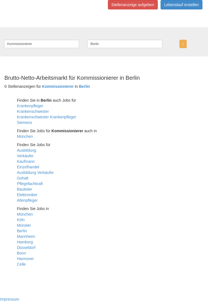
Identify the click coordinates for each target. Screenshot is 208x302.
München (25, 136)
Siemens (24, 122)
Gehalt (22, 178)
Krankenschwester (33, 111)
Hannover (25, 258)
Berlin (22, 231)
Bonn (21, 253)
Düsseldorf (26, 247)
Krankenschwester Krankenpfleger (46, 117)
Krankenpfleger (30, 106)
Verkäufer (25, 156)
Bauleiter (24, 189)
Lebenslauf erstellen (181, 5)
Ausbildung (26, 150)
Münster (24, 225)
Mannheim (26, 236)
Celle (21, 264)
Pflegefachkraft (30, 183)
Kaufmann (26, 161)
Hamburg (25, 242)
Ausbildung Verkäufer (35, 172)
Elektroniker (27, 195)
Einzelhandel (28, 167)
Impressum (9, 299)
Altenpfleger (27, 200)
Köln (21, 220)
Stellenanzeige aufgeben (132, 5)
